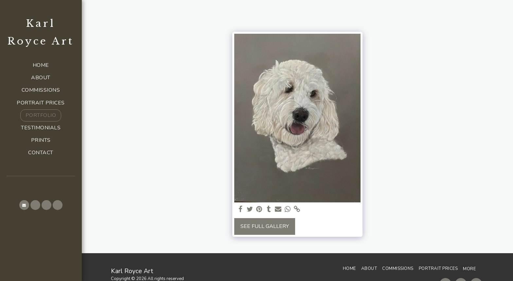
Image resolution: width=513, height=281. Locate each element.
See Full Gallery (264, 226)
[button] (24, 205)
